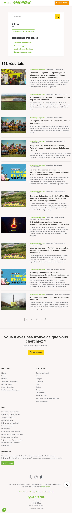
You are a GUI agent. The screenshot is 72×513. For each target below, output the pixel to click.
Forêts (38, 384)
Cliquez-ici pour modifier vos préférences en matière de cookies (36, 492)
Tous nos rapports (42, 401)
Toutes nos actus (41, 395)
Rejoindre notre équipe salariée (11, 440)
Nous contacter (6, 445)
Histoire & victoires (7, 387)
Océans (38, 387)
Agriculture (39, 381)
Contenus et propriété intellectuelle (19, 484)
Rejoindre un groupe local (9, 423)
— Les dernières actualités (22, 43)
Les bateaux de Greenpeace (10, 390)
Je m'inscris (8, 463)
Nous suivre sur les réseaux (10, 414)
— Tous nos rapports (19, 46)
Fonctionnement (6, 384)
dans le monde (45, 486)
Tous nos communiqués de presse (47, 398)
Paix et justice (40, 393)
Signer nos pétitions (8, 417)
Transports (39, 390)
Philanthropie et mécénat (9, 437)
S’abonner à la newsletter (9, 412)
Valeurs (3, 376)
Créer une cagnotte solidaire (10, 431)
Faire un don (5, 428)
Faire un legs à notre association (12, 434)
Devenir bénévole (7, 426)
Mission (3, 373)
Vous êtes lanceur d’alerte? (10, 443)
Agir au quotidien (7, 420)
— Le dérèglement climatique (22, 49)
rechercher (37, 352)
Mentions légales (37, 484)
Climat (38, 376)
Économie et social (42, 373)
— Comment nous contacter (22, 52)
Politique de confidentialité (52, 484)
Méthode (4, 379)
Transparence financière (9, 381)
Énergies (39, 379)
